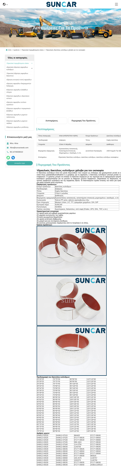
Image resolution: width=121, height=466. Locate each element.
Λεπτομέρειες (52, 121)
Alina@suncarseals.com (19, 148)
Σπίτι (9, 50)
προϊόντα (16, 50)
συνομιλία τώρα (19, 163)
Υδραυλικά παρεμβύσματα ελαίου (32, 50)
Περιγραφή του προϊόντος (84, 121)
